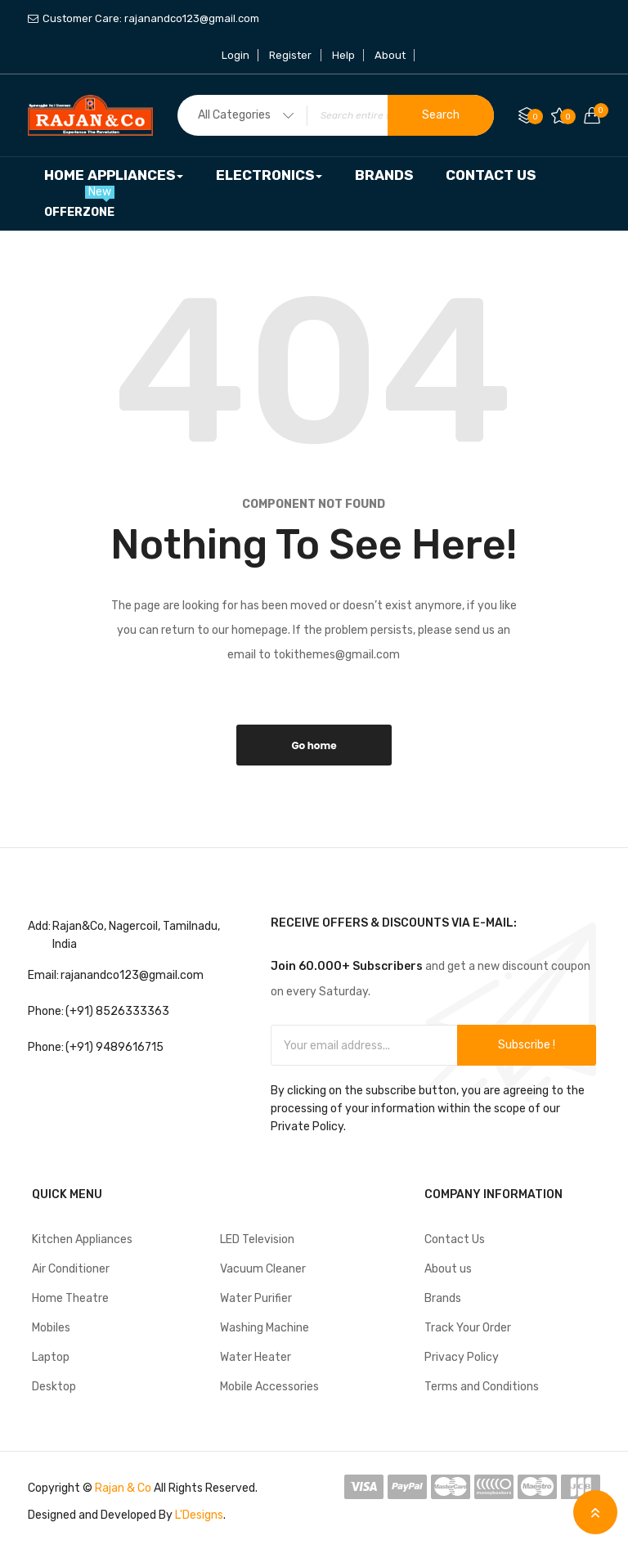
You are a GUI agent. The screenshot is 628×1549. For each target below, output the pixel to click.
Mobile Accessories (269, 1387)
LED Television (257, 1239)
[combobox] (335, 115)
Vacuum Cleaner (263, 1269)
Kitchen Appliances (82, 1239)
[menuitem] (114, 175)
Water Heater (255, 1357)
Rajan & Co (123, 1488)
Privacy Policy (461, 1357)
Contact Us (454, 1239)
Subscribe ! (526, 1045)
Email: (43, 975)
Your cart (597, 110)
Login (236, 55)
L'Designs (199, 1515)
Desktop (54, 1387)
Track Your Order (467, 1328)
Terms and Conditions (481, 1387)
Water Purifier (256, 1298)
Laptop (51, 1357)
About (390, 55)
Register (291, 55)
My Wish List (568, 116)
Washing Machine (264, 1328)
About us (448, 1269)
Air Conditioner (71, 1269)
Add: (39, 926)
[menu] (314, 194)
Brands (442, 1298)
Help (343, 55)
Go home (313, 745)
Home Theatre (70, 1298)
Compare (535, 116)
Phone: (46, 1011)
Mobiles (51, 1328)
